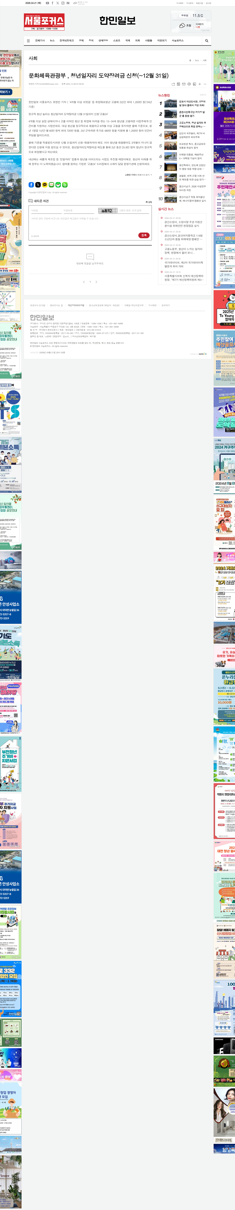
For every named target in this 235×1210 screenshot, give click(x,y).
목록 (178, 84)
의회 (137, 40)
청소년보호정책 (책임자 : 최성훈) (104, 305)
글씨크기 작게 (205, 84)
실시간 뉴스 (165, 209)
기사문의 (189, 3)
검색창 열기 (206, 40)
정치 (91, 40)
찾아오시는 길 (56, 305)
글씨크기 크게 (199, 84)
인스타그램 (63, 3)
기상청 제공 (80, 4)
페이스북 (52, 3)
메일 (183, 84)
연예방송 (103, 40)
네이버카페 (58, 184)
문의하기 (165, 305)
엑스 (57, 3)
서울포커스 (177, 40)
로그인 (208, 3)
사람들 (148, 40)
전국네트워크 (67, 40)
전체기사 (40, 40)
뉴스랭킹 (164, 95)
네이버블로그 (68, 3)
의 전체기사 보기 (137, 174)
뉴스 (52, 40)
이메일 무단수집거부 (133, 305)
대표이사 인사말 (37, 305)
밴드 (65, 184)
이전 (84, 282)
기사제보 (179, 3)
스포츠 (116, 40)
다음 (96, 282)
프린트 (189, 84)
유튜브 (47, 3)
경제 (81, 40)
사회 (204, 60)
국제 (127, 40)
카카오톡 (44, 184)
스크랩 (194, 84)
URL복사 (173, 84)
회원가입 (199, 3)
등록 (144, 235)
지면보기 (162, 40)
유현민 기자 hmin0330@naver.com (43, 83)
